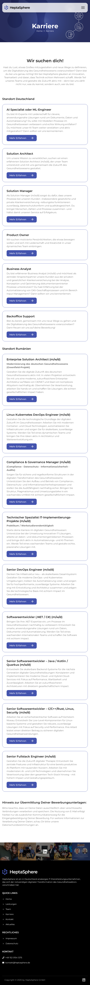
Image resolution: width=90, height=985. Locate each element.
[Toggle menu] (83, 7)
